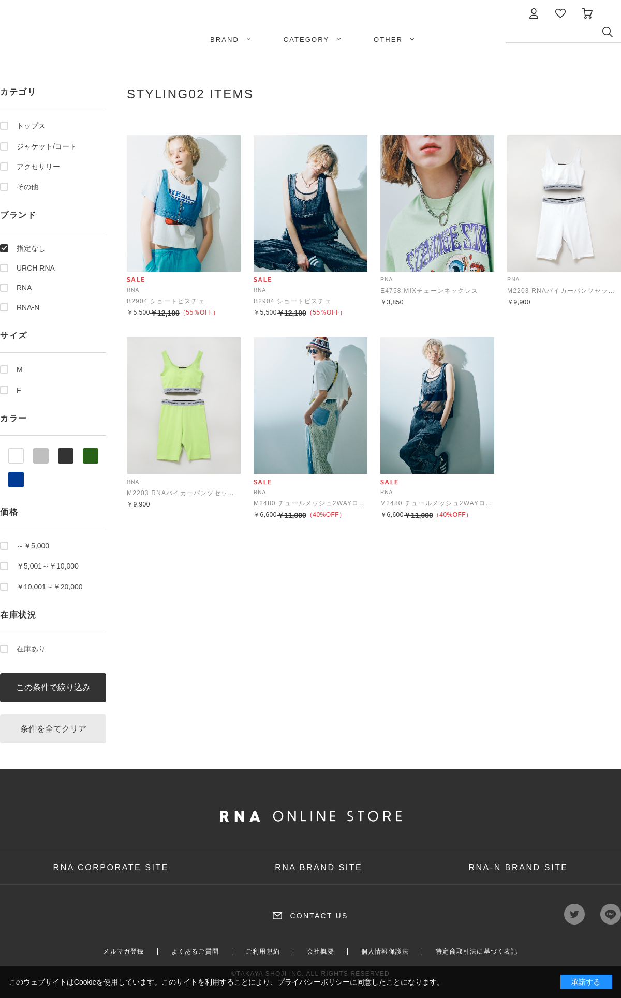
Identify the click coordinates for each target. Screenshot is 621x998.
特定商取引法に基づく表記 (477, 951)
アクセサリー (38, 166)
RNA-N (28, 307)
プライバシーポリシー (313, 982)
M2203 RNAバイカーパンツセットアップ (191, 493)
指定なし (31, 248)
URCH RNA (36, 268)
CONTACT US (319, 916)
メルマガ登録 (123, 951)
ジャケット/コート (47, 146)
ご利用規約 (263, 951)
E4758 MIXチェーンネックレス (429, 290)
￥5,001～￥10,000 (48, 566)
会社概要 (320, 951)
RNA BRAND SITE (318, 867)
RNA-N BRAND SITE (518, 867)
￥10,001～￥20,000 (50, 587)
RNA (24, 287)
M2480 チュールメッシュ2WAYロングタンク (323, 503)
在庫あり (31, 649)
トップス (31, 126)
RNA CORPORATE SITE (111, 867)
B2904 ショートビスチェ (166, 301)
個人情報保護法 (385, 951)
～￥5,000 (33, 546)
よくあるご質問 (195, 951)
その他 (27, 187)
